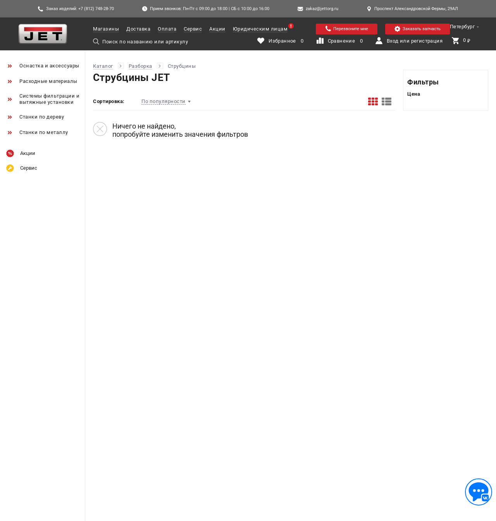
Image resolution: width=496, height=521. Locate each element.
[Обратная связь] (478, 492)
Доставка (138, 29)
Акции (217, 29)
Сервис (193, 29)
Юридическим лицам (260, 29)
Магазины (106, 29)
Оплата (167, 29)
